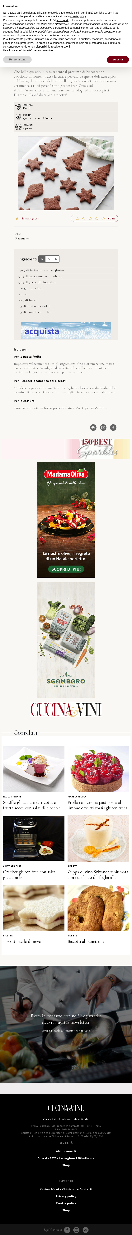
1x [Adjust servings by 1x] (41, 259)
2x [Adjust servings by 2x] (48, 259)
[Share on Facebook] (113, 427)
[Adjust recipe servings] (23, 128)
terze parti (62, 20)
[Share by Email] (103, 427)
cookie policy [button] (78, 16)
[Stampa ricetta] (93, 427)
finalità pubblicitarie (25, 31)
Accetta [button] (118, 59)
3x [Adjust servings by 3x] (55, 259)
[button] (77, 218)
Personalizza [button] (17, 59)
